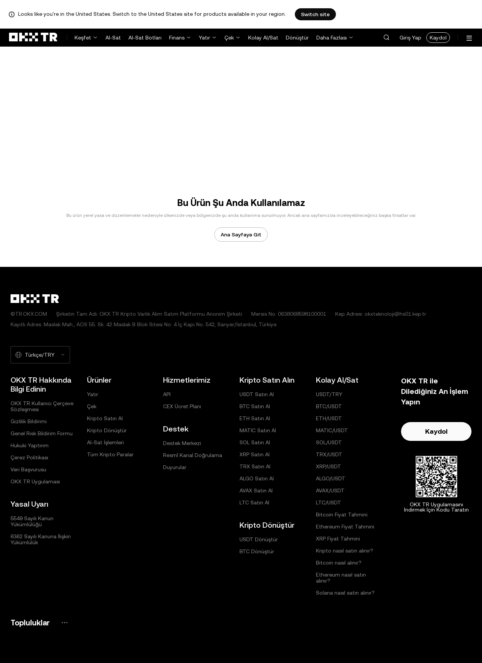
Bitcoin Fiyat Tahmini (342, 515)
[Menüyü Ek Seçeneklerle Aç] (469, 38)
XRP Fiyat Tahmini (338, 539)
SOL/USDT (329, 442)
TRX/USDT (329, 454)
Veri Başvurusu (28, 469)
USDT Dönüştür (258, 539)
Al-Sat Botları (145, 38)
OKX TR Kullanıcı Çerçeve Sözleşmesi (42, 406)
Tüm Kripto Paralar (110, 454)
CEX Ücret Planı (182, 406)
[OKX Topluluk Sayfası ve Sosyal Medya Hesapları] (64, 622)
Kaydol (438, 38)
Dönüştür (297, 38)
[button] (386, 37)
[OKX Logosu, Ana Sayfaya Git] (33, 37)
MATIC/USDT (332, 430)
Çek (229, 38)
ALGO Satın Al (256, 478)
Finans (177, 38)
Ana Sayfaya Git (241, 235)
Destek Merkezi (182, 443)
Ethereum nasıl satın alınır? (341, 578)
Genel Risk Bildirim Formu (42, 433)
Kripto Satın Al (105, 418)
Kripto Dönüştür (107, 430)
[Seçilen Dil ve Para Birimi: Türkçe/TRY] (40, 354)
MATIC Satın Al (257, 430)
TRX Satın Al (254, 466)
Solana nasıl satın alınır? (345, 593)
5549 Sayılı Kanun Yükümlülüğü (32, 521)
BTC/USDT (329, 406)
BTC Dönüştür (256, 551)
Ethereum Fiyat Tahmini (345, 527)
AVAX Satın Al (256, 490)
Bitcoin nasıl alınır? (339, 563)
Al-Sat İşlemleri (105, 442)
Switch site (315, 14)
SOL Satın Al (254, 442)
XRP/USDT (328, 466)
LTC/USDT (328, 503)
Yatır (204, 38)
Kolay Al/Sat (263, 38)
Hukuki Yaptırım (30, 445)
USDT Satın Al (256, 394)
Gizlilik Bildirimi (29, 421)
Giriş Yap (410, 38)
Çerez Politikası (29, 457)
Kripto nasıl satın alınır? (344, 551)
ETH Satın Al (254, 418)
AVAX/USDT (330, 490)
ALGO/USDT (330, 478)
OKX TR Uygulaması (35, 481)
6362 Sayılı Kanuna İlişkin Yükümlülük (41, 539)
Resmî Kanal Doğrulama (192, 455)
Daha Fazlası (331, 38)
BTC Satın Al (254, 406)
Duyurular (174, 467)
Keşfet (83, 38)
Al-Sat (113, 38)
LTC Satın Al (254, 503)
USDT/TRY (329, 394)
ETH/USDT (329, 418)
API (167, 394)
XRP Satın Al (254, 454)
